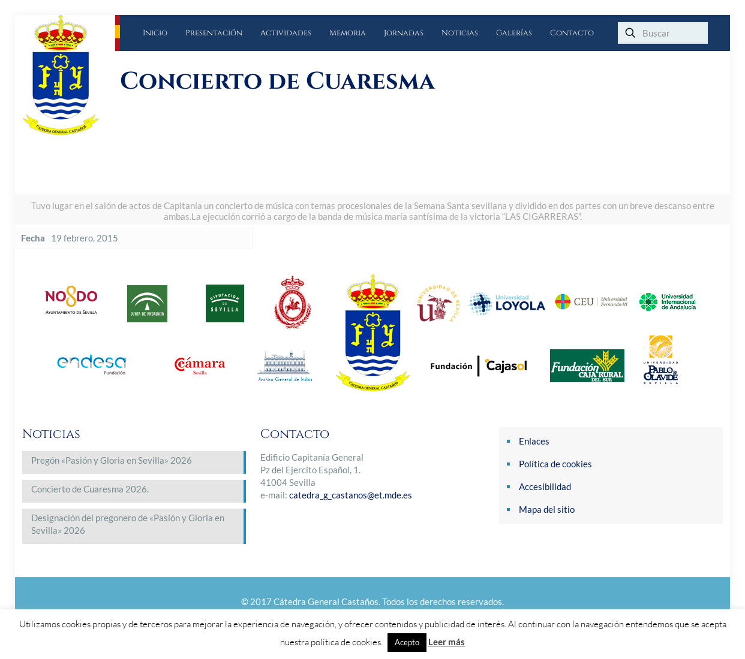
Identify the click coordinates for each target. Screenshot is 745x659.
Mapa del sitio (547, 509)
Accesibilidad (545, 486)
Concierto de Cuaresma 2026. (90, 488)
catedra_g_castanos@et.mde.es (350, 494)
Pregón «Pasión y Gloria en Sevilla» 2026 (111, 460)
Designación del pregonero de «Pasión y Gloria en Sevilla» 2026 (127, 524)
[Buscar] (663, 33)
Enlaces (534, 441)
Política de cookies (555, 463)
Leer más (446, 641)
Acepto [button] (407, 642)
